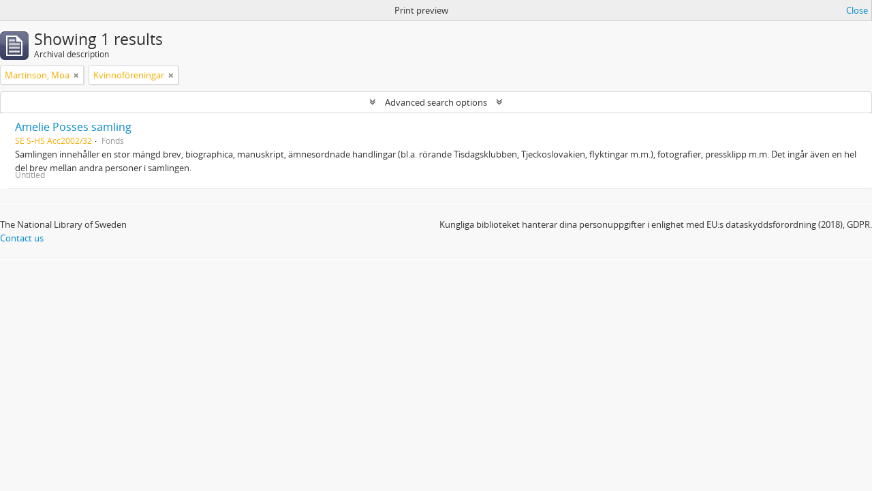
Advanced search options (436, 102)
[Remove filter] (76, 75)
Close (857, 10)
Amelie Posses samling (73, 126)
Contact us (22, 238)
